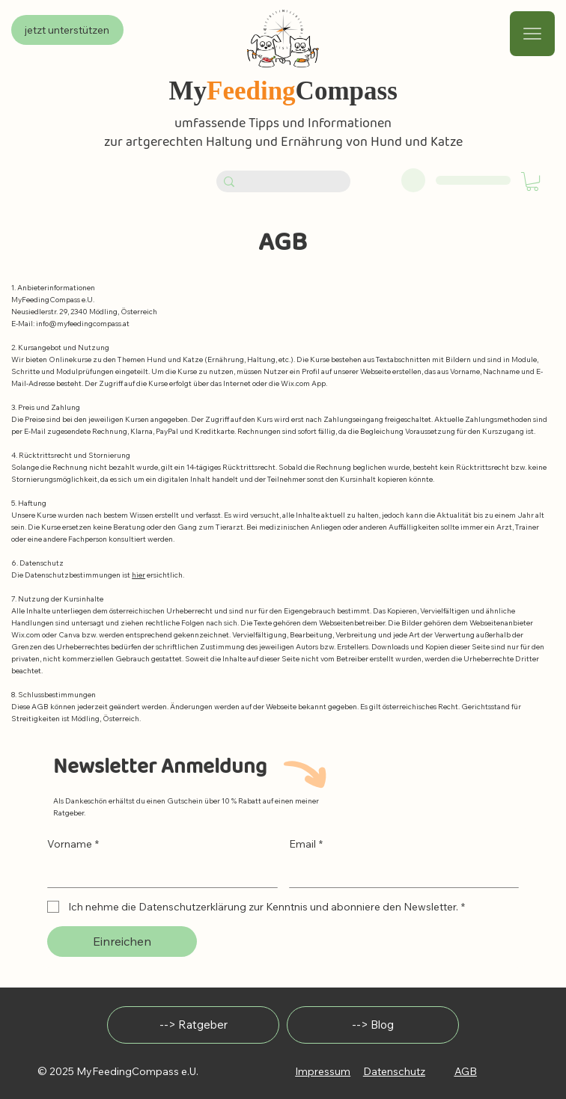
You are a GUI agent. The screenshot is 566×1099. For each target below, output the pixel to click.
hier (138, 575)
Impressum (322, 1071)
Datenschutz (394, 1071)
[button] (532, 181)
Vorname (73, 844)
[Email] (400, 872)
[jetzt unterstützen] (67, 30)
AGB (465, 1071)
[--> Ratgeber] (193, 1025)
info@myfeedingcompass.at (83, 323)
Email (306, 844)
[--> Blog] (373, 1025)
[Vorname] (158, 872)
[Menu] (532, 33)
